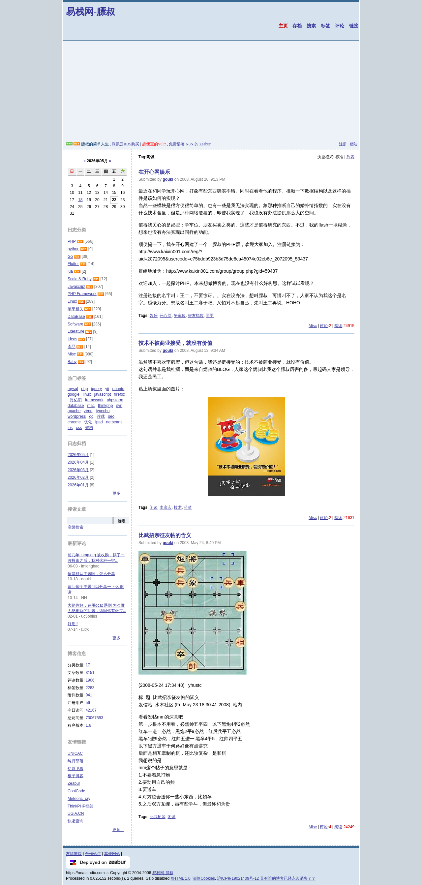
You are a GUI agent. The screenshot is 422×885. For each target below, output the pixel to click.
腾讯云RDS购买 (125, 144)
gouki (168, 179)
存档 (297, 25)
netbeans (114, 422)
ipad (99, 422)
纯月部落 (75, 761)
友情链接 (74, 853)
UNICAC (75, 753)
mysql (73, 388)
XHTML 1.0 (181, 878)
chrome (74, 422)
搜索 (311, 25)
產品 (71, 346)
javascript (102, 394)
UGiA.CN (76, 813)
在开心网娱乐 (154, 172)
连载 (101, 416)
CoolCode (76, 791)
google (73, 394)
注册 (343, 144)
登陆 (353, 144)
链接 (353, 25)
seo (111, 416)
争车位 (180, 315)
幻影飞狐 (75, 768)
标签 (325, 25)
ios (70, 427)
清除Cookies (204, 878)
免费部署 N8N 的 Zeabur (189, 144)
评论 (339, 25)
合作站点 (93, 853)
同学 (210, 315)
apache (74, 411)
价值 (188, 507)
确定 (122, 521)
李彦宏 (165, 507)
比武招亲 (158, 816)
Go (70, 256)
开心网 (165, 315)
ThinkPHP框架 (80, 806)
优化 (88, 422)
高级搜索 (75, 527)
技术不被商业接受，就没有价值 (175, 343)
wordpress (77, 416)
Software (75, 324)
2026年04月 (78, 462)
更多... (118, 493)
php (84, 388)
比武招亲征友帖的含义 (164, 535)
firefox (119, 394)
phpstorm (115, 400)
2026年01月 (78, 485)
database (76, 405)
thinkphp (105, 405)
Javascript (76, 286)
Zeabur (74, 783)
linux (87, 394)
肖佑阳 (76, 400)
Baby (72, 361)
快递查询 (75, 821)
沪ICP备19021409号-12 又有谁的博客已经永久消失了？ (266, 878)
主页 (283, 25)
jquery (96, 388)
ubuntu (118, 388)
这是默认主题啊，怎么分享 (91, 573)
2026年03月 (78, 470)
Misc (313, 325)
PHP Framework (82, 293)
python (73, 249)
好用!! (73, 624)
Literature (76, 331)
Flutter (73, 263)
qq (91, 416)
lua (70, 271)
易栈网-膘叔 (90, 12)
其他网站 (112, 853)
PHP (71, 241)
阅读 (338, 325)
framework (94, 400)
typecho (102, 411)
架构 (89, 427)
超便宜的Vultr (154, 144)
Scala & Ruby (80, 279)
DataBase (76, 316)
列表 (350, 157)
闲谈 (154, 507)
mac (91, 405)
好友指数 (196, 315)
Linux (72, 301)
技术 (178, 507)
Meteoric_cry (79, 798)
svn (119, 405)
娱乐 (154, 315)
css (79, 427)
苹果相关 (75, 309)
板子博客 (75, 776)
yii (107, 388)
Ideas (72, 339)
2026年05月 (78, 454)
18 (80, 200)
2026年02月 (78, 477)
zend (88, 411)
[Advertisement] (211, 92)
